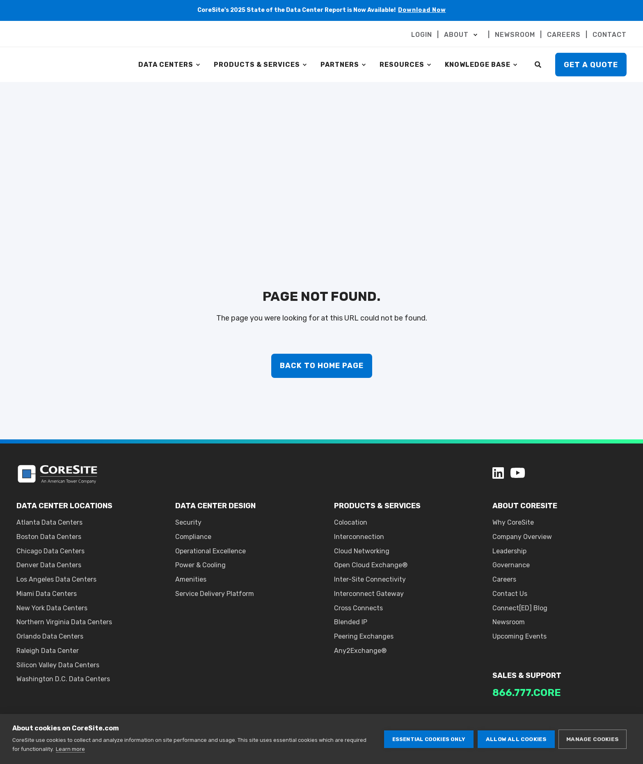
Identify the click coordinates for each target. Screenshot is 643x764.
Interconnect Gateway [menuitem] (369, 594)
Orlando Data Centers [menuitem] (49, 636)
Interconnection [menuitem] (359, 537)
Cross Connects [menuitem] (358, 608)
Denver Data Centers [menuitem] (48, 565)
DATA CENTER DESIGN (215, 505)
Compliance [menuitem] (193, 537)
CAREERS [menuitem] (564, 35)
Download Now (422, 10)
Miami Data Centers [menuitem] (46, 594)
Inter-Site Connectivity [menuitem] (370, 579)
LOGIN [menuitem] (421, 35)
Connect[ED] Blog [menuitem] (519, 608)
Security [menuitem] (188, 522)
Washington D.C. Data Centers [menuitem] (63, 679)
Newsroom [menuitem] (508, 622)
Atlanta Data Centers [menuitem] (49, 522)
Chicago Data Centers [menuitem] (50, 551)
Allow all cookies (515, 739)
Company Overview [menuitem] (522, 537)
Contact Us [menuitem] (509, 594)
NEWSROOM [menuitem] (515, 35)
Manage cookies (592, 739)
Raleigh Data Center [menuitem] (47, 651)
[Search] (539, 64)
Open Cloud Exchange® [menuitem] (370, 565)
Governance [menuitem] (511, 565)
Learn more (70, 749)
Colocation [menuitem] (350, 522)
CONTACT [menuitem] (610, 35)
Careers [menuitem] (504, 579)
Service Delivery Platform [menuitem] (214, 594)
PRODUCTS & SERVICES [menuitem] (257, 64)
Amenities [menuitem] (190, 579)
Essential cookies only (428, 739)
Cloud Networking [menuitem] (361, 551)
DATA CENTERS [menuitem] (165, 64)
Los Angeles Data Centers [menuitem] (56, 579)
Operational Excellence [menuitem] (210, 551)
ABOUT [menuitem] (456, 35)
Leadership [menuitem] (509, 551)
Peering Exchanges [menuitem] (364, 636)
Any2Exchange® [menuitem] (360, 651)
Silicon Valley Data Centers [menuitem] (57, 665)
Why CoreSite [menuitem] (513, 522)
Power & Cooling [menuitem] (200, 565)
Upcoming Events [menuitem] (519, 636)
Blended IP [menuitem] (350, 622)
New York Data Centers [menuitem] (51, 608)
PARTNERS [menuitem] (339, 64)
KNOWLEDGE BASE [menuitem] (477, 64)
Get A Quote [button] (591, 64)
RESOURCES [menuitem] (402, 64)
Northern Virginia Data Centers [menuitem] (64, 622)
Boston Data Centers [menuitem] (48, 537)
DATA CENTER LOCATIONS (64, 505)
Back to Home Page (322, 365)
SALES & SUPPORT (526, 675)
